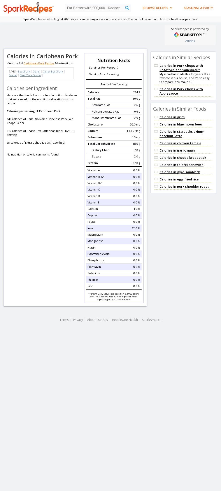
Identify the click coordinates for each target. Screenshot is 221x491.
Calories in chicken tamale (180, 143)
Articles (190, 41)
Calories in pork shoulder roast (184, 186)
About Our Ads (97, 320)
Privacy (78, 320)
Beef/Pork (24, 71)
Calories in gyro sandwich (180, 172)
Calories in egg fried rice (179, 179)
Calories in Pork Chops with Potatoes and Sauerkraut (181, 67)
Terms (64, 320)
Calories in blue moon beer (181, 124)
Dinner (13, 75)
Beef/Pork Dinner (30, 75)
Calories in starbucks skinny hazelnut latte (182, 133)
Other (36, 71)
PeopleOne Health (125, 320)
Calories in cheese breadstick (183, 157)
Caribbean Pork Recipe (39, 63)
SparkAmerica (151, 320)
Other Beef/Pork (53, 71)
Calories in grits (172, 117)
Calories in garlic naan (177, 150)
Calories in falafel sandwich (181, 164)
